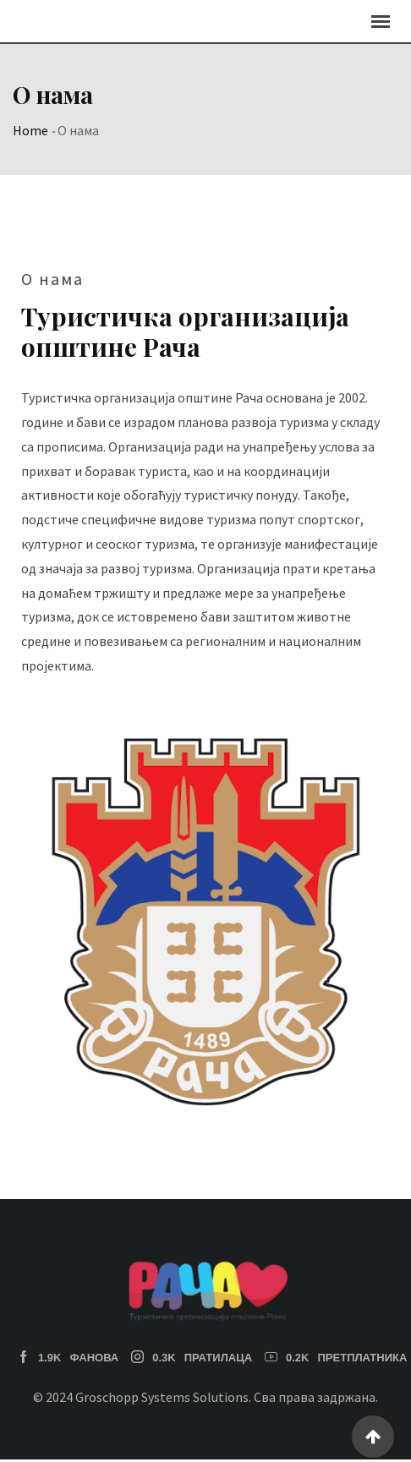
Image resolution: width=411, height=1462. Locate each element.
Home (30, 130)
